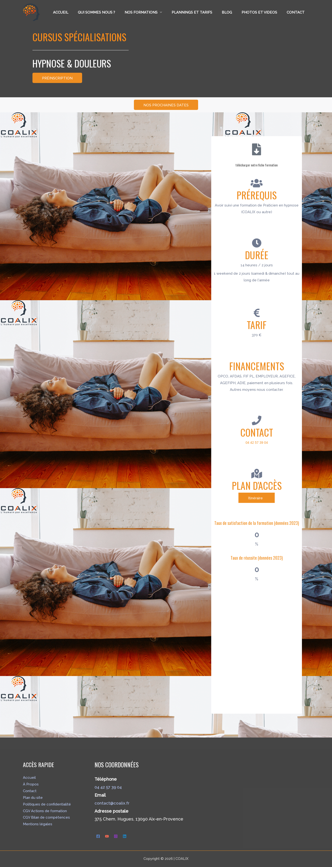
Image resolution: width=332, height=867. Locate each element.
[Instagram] (115, 836)
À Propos (31, 784)
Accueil (76, 12)
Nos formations (151, 12)
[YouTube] (107, 836)
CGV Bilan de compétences (46, 817)
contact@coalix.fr (112, 802)
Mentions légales (37, 824)
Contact (297, 12)
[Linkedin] (124, 836)
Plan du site (33, 797)
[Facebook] (98, 836)
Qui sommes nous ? (109, 12)
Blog (233, 12)
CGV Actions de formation (45, 811)
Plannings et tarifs (200, 12)
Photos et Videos (263, 12)
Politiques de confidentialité (47, 804)
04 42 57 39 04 (110, 787)
